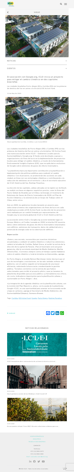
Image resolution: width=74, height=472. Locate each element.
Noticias (11, 61)
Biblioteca (37, 439)
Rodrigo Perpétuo (55, 298)
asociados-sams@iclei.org (39, 456)
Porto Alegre (43, 298)
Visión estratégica (37, 436)
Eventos (11, 68)
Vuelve (23, 12)
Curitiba (15, 298)
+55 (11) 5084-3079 (37, 451)
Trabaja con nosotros (37, 441)
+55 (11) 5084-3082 (37, 454)
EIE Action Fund (25, 298)
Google (34, 298)
